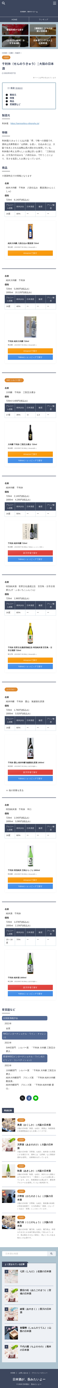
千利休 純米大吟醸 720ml (18, 341)
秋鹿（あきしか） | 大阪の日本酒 (34, 1171)
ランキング (43, 19)
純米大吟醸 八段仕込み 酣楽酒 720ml (23, 243)
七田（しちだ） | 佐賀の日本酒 (35, 1271)
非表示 (19, 88)
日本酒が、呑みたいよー (29, 1379)
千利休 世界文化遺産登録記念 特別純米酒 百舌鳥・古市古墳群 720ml (30, 648)
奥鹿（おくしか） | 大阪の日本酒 (34, 1125)
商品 (12, 101)
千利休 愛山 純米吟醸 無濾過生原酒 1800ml (26, 762)
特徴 (12, 98)
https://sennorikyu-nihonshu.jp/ (24, 123)
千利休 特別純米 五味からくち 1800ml (24, 870)
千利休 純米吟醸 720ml (17, 543)
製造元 (13, 95)
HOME (14, 20)
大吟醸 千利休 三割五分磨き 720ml (22, 444)
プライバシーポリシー (40, 1373)
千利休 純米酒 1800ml (17, 978)
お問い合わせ (23, 1373)
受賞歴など (15, 104)
